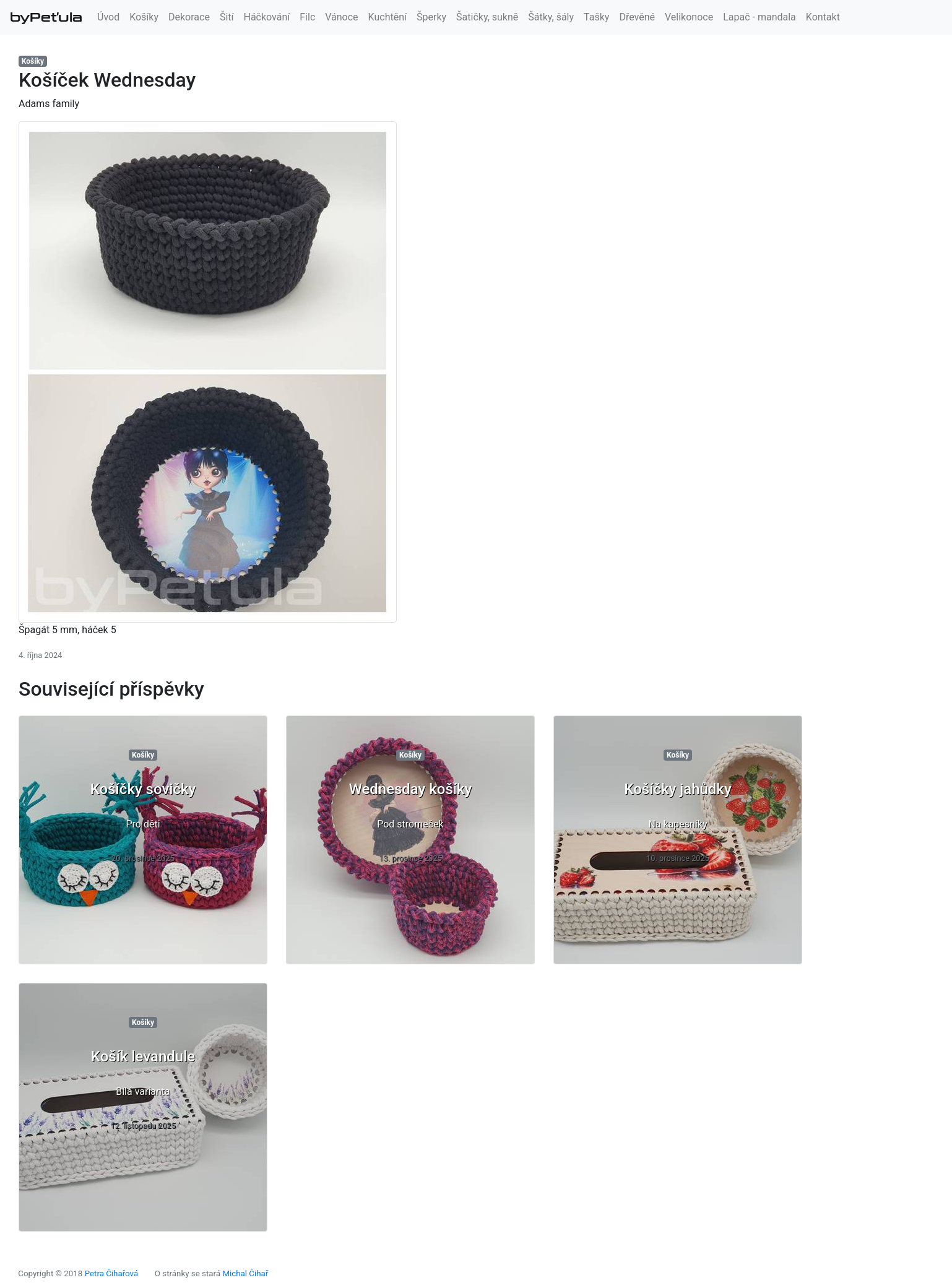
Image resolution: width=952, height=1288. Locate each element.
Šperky (431, 17)
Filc (307, 17)
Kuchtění (387, 17)
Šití (227, 17)
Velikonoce (689, 17)
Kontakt (823, 17)
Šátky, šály (551, 17)
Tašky (596, 17)
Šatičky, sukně (487, 17)
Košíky (143, 17)
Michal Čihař (245, 1273)
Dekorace (189, 17)
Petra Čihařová (112, 1273)
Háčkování (267, 17)
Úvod (108, 17)
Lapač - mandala (759, 17)
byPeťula (46, 17)
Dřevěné (637, 17)
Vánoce (341, 17)
